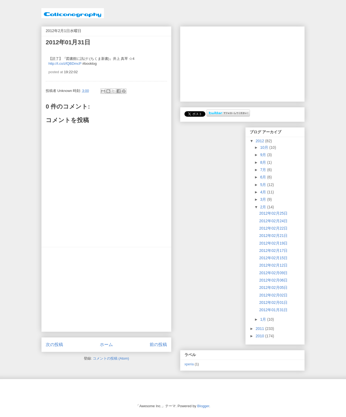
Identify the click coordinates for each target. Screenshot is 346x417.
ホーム (106, 344)
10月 (264, 147)
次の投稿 (54, 344)
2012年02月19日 (273, 243)
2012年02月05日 (273, 287)
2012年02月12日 (273, 265)
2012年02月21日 (273, 235)
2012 (260, 141)
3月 (263, 199)
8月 (263, 162)
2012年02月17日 (273, 250)
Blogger (203, 406)
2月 (263, 207)
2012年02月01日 (273, 302)
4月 (263, 192)
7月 (263, 170)
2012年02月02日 (273, 295)
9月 (263, 155)
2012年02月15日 (273, 258)
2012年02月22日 (273, 228)
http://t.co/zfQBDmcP (64, 63)
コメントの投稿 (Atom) (111, 358)
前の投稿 (158, 344)
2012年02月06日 (273, 280)
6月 (263, 177)
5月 (263, 185)
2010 (260, 336)
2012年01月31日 (273, 310)
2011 (260, 328)
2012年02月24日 (273, 221)
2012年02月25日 (273, 213)
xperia (189, 364)
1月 (263, 319)
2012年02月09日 (273, 273)
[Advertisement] (106, 289)
